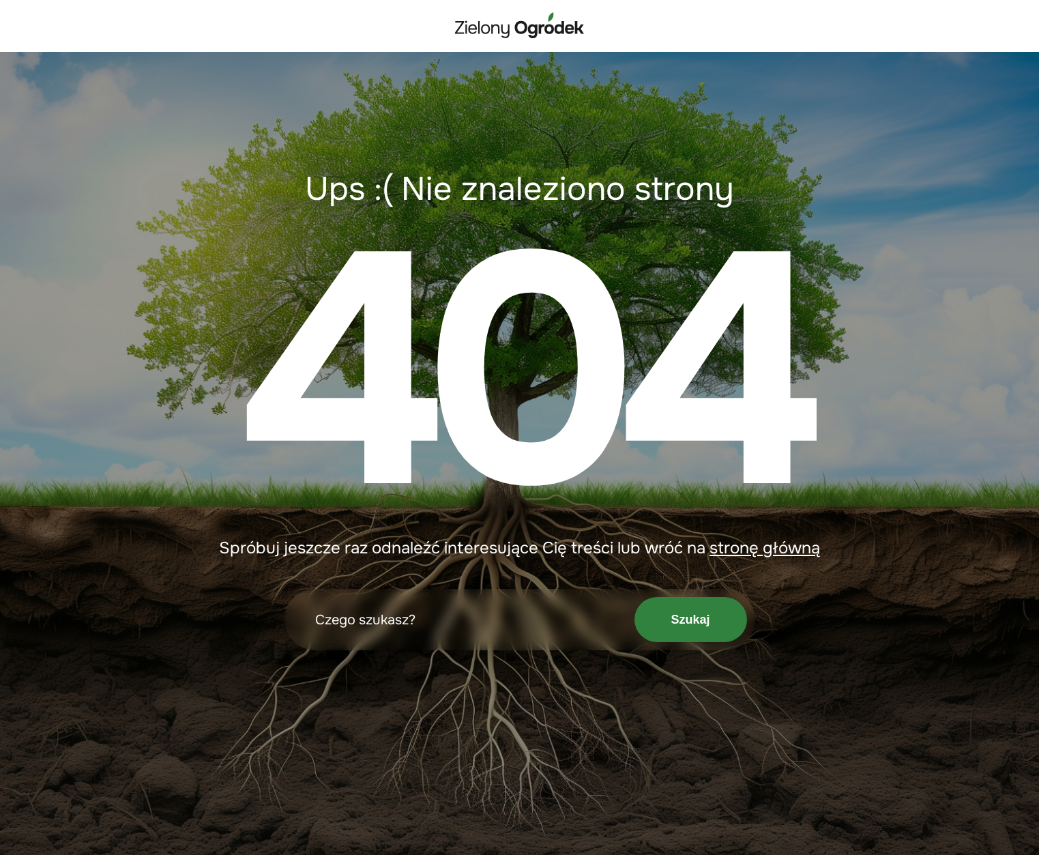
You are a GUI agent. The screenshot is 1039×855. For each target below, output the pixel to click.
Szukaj (690, 619)
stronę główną (764, 548)
